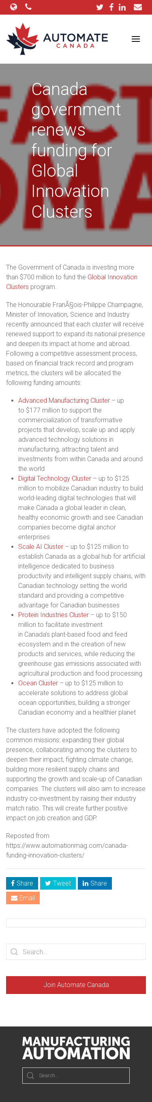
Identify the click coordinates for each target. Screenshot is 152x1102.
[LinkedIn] (122, 7)
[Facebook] (113, 7)
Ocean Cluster (38, 683)
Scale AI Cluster (40, 547)
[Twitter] (102, 7)
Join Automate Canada (76, 985)
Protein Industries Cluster (53, 615)
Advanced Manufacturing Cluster (64, 400)
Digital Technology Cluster (54, 478)
